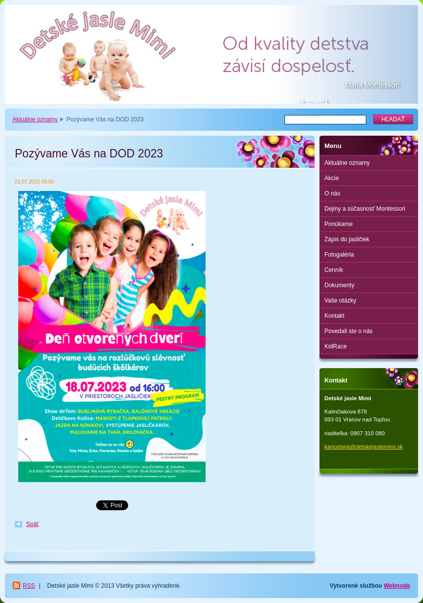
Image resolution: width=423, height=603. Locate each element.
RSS (29, 585)
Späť (32, 524)
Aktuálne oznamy (35, 119)
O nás (332, 193)
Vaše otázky (340, 300)
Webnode (397, 585)
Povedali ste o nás (348, 331)
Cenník (333, 269)
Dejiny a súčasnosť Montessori (364, 208)
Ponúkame (338, 224)
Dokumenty (339, 285)
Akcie (331, 178)
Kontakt (334, 315)
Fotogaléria (339, 254)
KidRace (335, 346)
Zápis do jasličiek (346, 239)
